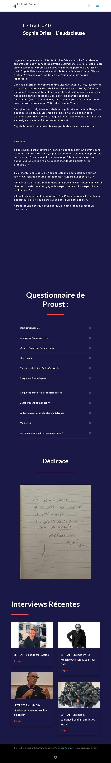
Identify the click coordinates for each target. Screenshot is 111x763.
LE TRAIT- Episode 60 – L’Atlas (31, 654)
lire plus (18, 660)
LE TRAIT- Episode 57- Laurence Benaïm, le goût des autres (78, 719)
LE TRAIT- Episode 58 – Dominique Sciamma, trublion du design (31, 710)
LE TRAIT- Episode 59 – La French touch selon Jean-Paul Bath (78, 659)
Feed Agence (66, 748)
